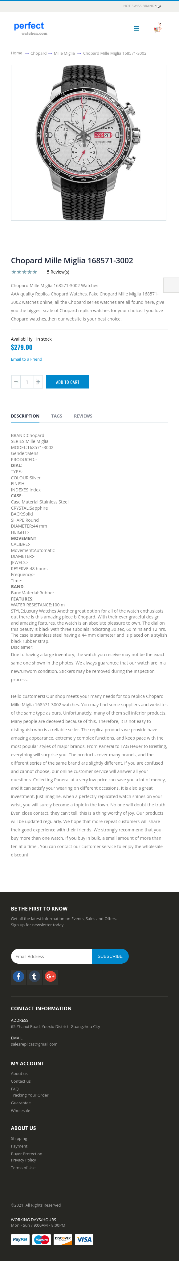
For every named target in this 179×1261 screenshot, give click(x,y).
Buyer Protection (27, 1154)
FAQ (15, 1089)
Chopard (39, 53)
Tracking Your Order (30, 1095)
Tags (56, 416)
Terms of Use (23, 1167)
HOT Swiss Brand (142, 6)
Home (16, 53)
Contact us (21, 1081)
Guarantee (21, 1103)
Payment (19, 1146)
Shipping (19, 1138)
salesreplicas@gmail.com (34, 1044)
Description (25, 416)
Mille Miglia (64, 53)
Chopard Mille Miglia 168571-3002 (115, 53)
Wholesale (20, 1110)
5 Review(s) (58, 272)
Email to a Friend (26, 359)
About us (19, 1073)
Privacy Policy (23, 1160)
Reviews (83, 416)
